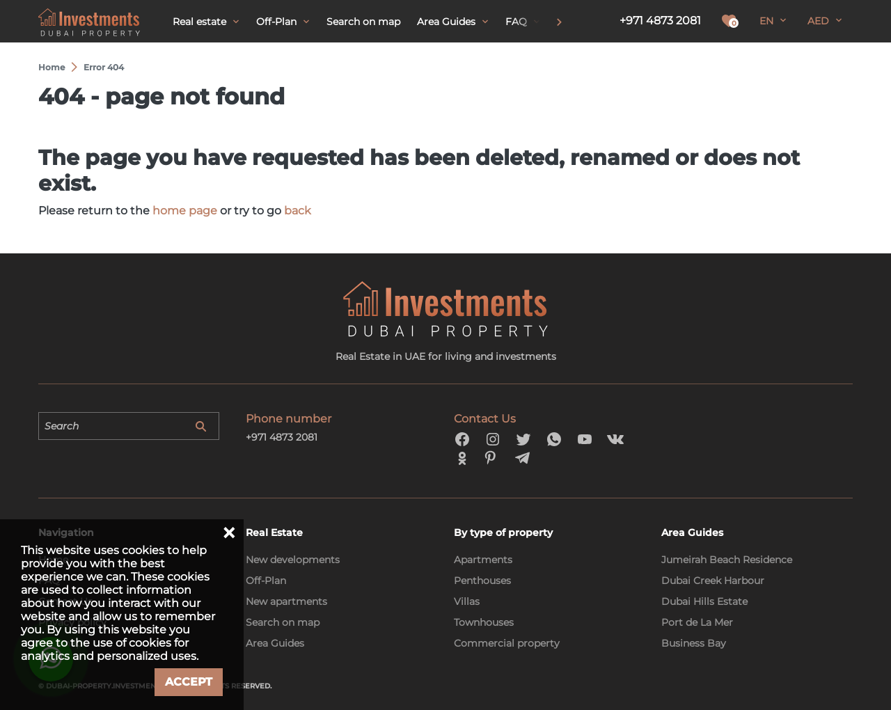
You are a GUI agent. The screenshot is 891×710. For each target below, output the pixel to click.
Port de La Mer (697, 622)
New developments (293, 559)
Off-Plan (266, 580)
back (297, 210)
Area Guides (275, 643)
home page (184, 210)
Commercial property (507, 643)
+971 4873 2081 (660, 20)
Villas (467, 601)
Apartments (483, 559)
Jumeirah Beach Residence (726, 559)
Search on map (283, 622)
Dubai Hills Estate (704, 601)
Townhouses (484, 622)
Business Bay (693, 643)
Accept (188, 681)
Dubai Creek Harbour (712, 580)
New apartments (286, 601)
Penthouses (482, 580)
